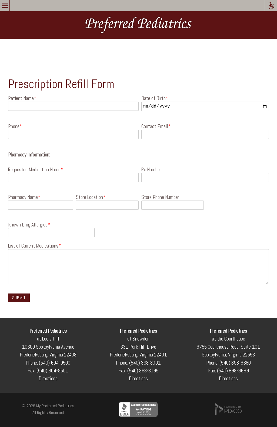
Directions (48, 378)
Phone (13, 126)
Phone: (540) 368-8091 (138, 362)
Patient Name (21, 98)
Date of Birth (153, 98)
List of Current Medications (33, 246)
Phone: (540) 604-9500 (48, 362)
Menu (4, 5)
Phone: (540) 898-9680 (228, 362)
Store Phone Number (160, 197)
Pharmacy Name (23, 197)
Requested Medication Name (34, 169)
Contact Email (154, 126)
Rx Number (151, 169)
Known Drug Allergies (28, 225)
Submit (19, 298)
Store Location (89, 197)
